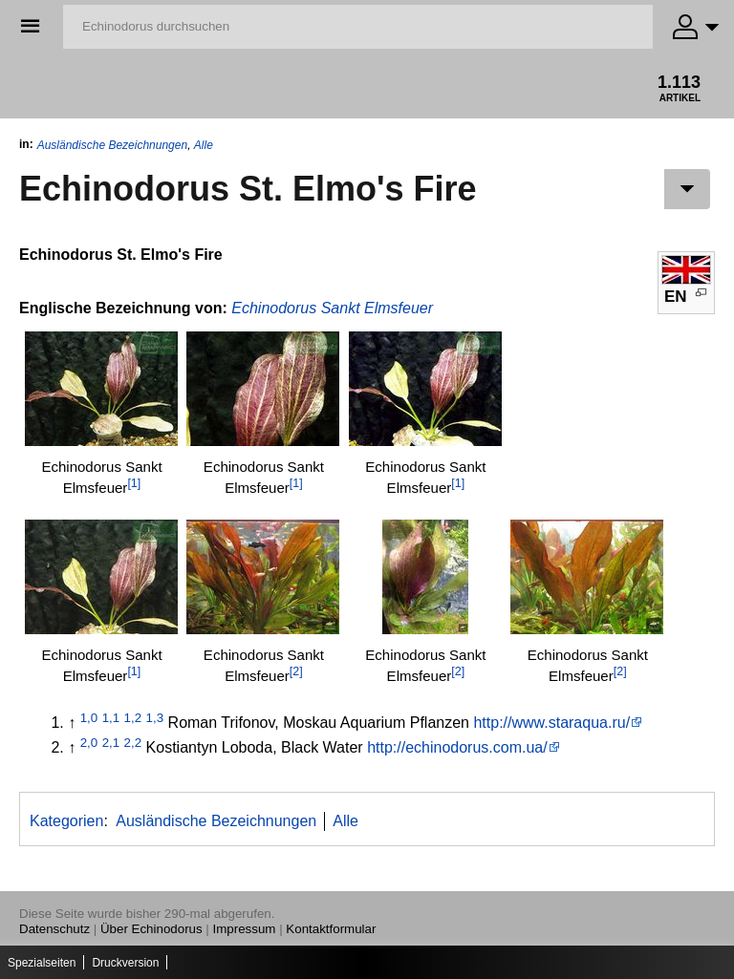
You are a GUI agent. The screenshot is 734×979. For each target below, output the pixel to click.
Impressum (244, 929)
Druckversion (125, 962)
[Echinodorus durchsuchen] (358, 27)
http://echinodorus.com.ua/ (457, 747)
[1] (133, 483)
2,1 (111, 742)
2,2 (133, 742)
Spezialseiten (42, 962)
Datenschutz (54, 929)
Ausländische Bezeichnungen (112, 145)
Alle (203, 145)
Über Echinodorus (151, 929)
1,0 (89, 718)
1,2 (133, 718)
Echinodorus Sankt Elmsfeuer (332, 308)
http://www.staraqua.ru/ (551, 722)
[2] (296, 671)
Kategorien (66, 821)
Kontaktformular (331, 929)
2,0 (89, 742)
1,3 (155, 718)
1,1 (111, 718)
